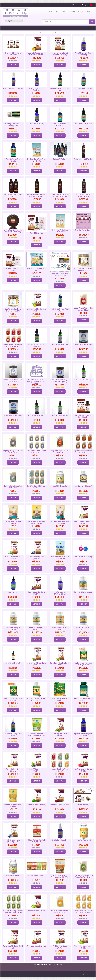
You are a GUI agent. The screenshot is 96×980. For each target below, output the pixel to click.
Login (68, 5)
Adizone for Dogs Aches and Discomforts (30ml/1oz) (60, 54)
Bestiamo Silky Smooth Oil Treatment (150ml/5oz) (83, 195)
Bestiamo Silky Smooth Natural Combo (13, 195)
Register (76, 5)
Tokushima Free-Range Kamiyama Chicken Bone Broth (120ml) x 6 (13, 912)
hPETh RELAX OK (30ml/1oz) (36, 415)
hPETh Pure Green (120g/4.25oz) (12, 415)
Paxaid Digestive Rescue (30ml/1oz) (60, 735)
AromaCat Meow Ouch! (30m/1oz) (12, 88)
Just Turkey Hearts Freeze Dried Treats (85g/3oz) (60, 522)
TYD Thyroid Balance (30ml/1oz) (36, 946)
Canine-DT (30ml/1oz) (36, 233)
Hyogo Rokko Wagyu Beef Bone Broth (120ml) (59, 451)
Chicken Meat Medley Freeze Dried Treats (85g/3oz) (60, 231)
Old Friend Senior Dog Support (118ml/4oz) (13, 735)
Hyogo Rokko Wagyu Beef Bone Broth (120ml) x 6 (83, 451)
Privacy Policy (57, 964)
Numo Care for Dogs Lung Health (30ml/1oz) (59, 664)
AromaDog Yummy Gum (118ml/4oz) (13, 160)
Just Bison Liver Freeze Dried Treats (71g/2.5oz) (36, 522)
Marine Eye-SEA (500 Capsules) (83, 592)
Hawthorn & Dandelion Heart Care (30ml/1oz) (36, 310)
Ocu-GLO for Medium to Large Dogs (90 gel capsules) (83, 664)
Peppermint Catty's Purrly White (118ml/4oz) (83, 735)
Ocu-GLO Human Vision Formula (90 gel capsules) (36, 699)
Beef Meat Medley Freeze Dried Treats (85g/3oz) (36, 160)
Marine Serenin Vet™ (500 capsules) (59, 628)
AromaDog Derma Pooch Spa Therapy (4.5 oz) (13, 125)
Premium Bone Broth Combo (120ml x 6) (60, 770)
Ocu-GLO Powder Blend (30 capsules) (60, 699)
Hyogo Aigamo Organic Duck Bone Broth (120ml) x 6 (36, 451)
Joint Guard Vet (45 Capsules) (83, 486)
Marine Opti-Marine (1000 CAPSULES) (36, 628)
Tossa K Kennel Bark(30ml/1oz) (36, 911)
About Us (37, 964)
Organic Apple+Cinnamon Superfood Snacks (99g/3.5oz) (36, 735)
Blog (55, 13)
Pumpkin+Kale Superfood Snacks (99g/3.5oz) (12, 805)
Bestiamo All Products (59, 159)
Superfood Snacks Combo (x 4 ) (36, 875)
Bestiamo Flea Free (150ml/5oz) (83, 159)
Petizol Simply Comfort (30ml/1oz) (13, 770)
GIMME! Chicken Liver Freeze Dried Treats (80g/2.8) (13, 310)
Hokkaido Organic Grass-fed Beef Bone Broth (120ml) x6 (13, 345)
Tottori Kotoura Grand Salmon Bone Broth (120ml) (59, 912)
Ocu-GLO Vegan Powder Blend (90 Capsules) (83, 699)
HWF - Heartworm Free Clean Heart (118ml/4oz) (83, 416)
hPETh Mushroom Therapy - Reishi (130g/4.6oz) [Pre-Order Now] (36, 381)
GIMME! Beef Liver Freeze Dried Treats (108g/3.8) (83, 269)
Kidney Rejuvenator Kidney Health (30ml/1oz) (83, 522)
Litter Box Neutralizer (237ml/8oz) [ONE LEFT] (59, 593)
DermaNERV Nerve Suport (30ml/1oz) (13, 269)
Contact (80, 13)
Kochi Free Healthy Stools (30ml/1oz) (36, 558)
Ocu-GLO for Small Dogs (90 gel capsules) (13, 699)
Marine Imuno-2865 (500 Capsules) (13, 628)
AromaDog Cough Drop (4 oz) (83, 88)
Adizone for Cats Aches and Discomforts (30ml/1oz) (36, 54)
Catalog (47, 13)
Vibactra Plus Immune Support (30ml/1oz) (83, 947)
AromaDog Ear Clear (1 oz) (36, 124)
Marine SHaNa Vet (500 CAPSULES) (83, 628)
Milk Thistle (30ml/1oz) (13, 663)
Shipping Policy (46, 964)
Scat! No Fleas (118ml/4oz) (59, 840)
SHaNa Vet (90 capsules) (13, 875)
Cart (62, 13)
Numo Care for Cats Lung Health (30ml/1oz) (36, 664)
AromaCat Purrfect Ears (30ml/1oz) (36, 89)
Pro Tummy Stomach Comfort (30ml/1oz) (83, 770)
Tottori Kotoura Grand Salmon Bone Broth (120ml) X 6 (83, 912)
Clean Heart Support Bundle (83, 230)
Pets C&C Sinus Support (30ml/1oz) (36, 770)
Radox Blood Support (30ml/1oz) (59, 804)
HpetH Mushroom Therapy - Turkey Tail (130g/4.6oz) (60, 381)
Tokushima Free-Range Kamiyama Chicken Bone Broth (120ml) (83, 876)
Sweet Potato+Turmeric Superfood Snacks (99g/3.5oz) (59, 876)
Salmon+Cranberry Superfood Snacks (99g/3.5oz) (36, 841)
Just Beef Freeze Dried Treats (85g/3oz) (12, 522)
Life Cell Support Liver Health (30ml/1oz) (36, 593)
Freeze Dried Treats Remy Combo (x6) (36, 269)
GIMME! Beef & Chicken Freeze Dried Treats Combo (59, 275)
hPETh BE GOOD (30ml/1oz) (60, 344)
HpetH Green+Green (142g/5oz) (83, 344)
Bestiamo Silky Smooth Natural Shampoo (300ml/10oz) (60, 195)
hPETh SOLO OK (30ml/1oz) (60, 415)
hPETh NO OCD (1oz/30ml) (83, 380)
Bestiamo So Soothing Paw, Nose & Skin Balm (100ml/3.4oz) (12, 231)
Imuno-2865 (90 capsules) (59, 486)
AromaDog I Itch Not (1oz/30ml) (83, 124)
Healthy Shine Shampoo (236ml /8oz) (60, 310)
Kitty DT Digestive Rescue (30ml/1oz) (12, 558)
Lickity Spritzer (12, 592)
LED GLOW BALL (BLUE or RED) (83, 557)
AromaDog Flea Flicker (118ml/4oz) (59, 125)
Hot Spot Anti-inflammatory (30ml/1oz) (36, 345)
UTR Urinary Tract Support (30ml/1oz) (59, 947)
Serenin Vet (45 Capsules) (83, 840)
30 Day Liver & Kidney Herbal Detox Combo (12, 54)
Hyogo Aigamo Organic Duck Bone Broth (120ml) (12, 451)
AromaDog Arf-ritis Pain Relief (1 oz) (59, 89)
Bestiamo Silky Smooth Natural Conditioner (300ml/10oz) (36, 195)
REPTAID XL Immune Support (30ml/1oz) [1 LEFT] (13, 841)
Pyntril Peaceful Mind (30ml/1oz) (36, 804)
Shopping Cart (86, 5)
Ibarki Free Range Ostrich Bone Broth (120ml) (13, 487)
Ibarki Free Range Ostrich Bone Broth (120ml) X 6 (36, 487)
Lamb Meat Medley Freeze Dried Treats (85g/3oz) (60, 558)
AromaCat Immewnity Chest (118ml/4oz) (83, 54)
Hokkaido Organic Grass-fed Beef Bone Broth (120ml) (83, 309)
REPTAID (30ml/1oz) (83, 804)
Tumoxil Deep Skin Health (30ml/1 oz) (13, 947)
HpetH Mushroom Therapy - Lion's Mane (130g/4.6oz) (13, 381)
